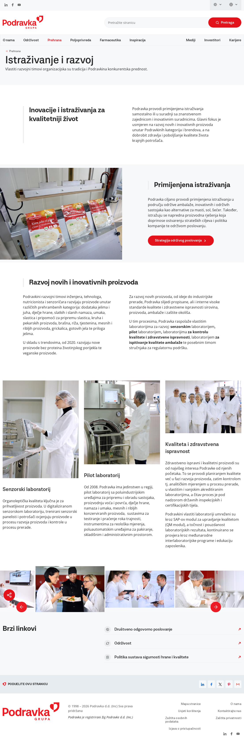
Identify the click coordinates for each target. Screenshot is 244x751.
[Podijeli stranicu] (9, 595)
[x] (220, 688)
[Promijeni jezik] (233, 5)
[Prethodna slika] (21, 611)
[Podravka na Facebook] (13, 5)
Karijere (235, 40)
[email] (237, 688)
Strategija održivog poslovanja (181, 245)
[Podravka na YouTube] (19, 5)
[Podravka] (23, 27)
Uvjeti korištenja (189, 715)
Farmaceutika (110, 40)
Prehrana (54, 40)
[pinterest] (229, 688)
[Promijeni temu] (218, 5)
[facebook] (211, 688)
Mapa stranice (191, 708)
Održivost (31, 40)
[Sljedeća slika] (215, 611)
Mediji (191, 40)
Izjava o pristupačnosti (185, 733)
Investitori (212, 40)
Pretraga (225, 22)
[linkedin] (202, 688)
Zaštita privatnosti (228, 722)
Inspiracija (137, 40)
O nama (9, 40)
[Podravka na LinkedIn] (6, 5)
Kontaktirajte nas (229, 715)
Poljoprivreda (80, 40)
